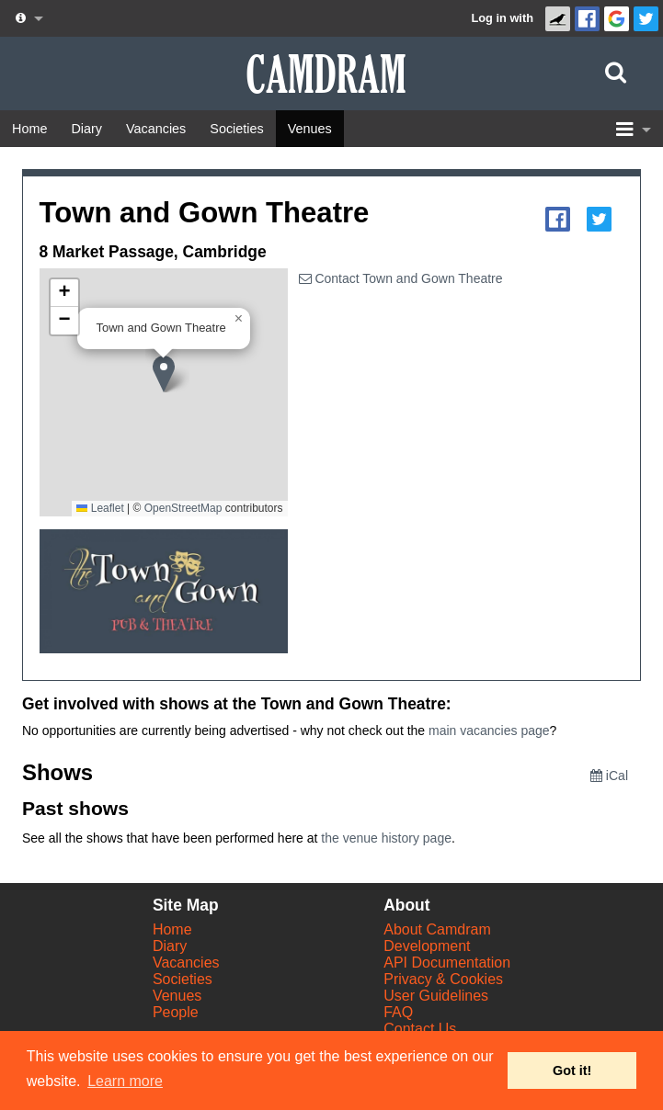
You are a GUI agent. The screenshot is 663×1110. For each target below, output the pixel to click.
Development (426, 946)
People (176, 1012)
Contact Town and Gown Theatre (401, 278)
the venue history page (386, 838)
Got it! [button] (572, 1070)
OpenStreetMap (183, 508)
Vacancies (186, 962)
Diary (170, 946)
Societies (182, 979)
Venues (177, 995)
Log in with (502, 18)
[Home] (29, 128)
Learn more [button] (125, 1081)
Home (172, 929)
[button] (171, 374)
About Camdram (437, 929)
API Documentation (446, 962)
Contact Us (419, 1028)
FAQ (398, 1012)
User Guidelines (435, 995)
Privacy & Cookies (443, 979)
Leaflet (99, 508)
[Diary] (86, 128)
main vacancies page (489, 730)
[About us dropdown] (27, 18)
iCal (609, 775)
